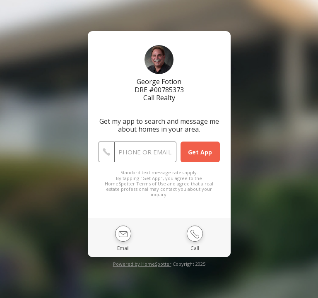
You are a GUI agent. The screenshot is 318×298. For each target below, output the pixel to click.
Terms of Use (151, 183)
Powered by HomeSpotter (142, 264)
